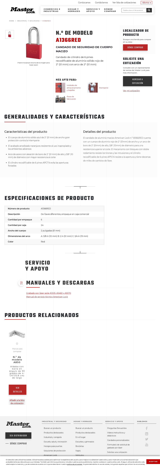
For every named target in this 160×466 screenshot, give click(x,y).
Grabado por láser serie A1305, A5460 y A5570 (48, 293)
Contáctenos (101, 2)
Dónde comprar (110, 10)
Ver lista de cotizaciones (124, 2)
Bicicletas (80, 446)
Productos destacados (53, 433)
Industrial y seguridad (54, 421)
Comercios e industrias (52, 10)
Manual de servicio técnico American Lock (47, 297)
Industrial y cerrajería (53, 437)
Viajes (78, 451)
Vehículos (80, 455)
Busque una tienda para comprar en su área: (137, 40)
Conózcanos (84, 2)
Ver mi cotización (131, 91)
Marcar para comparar (17, 350)
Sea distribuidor (18, 436)
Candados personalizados (118, 440)
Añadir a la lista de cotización (17, 401)
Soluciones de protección (55, 451)
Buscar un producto (52, 428)
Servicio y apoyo (93, 10)
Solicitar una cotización (117, 452)
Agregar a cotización (137, 81)
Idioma (145, 2)
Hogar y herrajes (74, 10)
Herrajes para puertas (53, 446)
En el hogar (81, 437)
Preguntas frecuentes (116, 428)
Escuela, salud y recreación (55, 442)
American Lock (50, 455)
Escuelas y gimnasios (85, 442)
